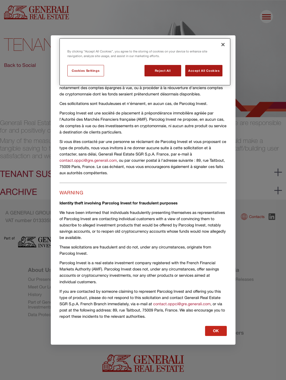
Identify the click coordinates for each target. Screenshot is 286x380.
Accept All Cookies (203, 70)
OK (216, 330)
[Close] (223, 45)
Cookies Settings (85, 70)
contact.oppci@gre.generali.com (88, 160)
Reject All (163, 70)
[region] (145, 62)
